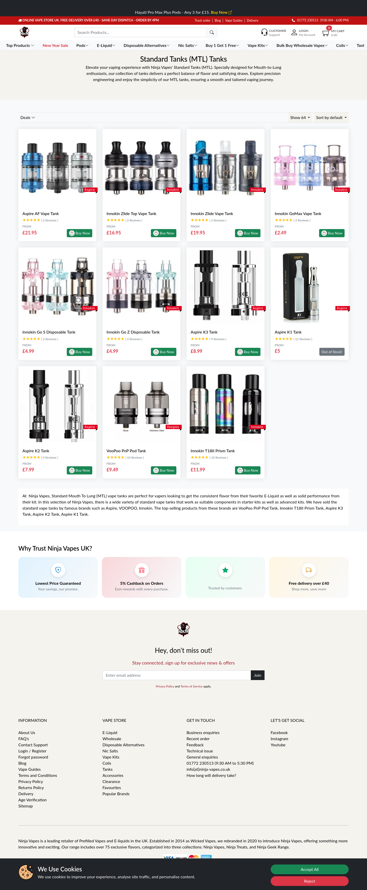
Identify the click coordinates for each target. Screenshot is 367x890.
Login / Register (32, 750)
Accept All (310, 869)
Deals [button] (27, 117)
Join (257, 675)
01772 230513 (305, 20)
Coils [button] (343, 45)
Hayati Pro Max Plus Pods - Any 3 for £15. (183, 12)
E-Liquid (109, 732)
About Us (26, 732)
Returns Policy (31, 787)
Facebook (279, 732)
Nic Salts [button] (188, 45)
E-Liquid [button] (106, 45)
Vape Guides (233, 20)
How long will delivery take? (211, 775)
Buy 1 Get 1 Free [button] (223, 45)
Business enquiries (203, 732)
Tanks (107, 769)
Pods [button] (83, 45)
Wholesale (111, 738)
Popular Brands (115, 793)
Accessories (112, 775)
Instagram (279, 738)
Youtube (278, 744)
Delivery (252, 20)
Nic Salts (110, 750)
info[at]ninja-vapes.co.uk (208, 769)
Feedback (195, 744)
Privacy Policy (165, 686)
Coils (106, 763)
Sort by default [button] (329, 117)
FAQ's (23, 738)
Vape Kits (110, 756)
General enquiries (202, 756)
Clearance (111, 781)
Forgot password (33, 756)
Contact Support (33, 744)
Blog (218, 20)
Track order (202, 20)
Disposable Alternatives (123, 744)
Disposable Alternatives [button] (147, 45)
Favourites (111, 787)
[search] (211, 32)
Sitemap (25, 805)
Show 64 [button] (298, 117)
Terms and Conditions (37, 775)
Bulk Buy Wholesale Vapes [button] (303, 45)
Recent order (198, 738)
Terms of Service (191, 686)
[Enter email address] (176, 675)
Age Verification (32, 799)
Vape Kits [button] (258, 45)
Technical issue (200, 750)
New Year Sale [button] (56, 45)
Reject (309, 881)
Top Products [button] (20, 45)
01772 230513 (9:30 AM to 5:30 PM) (220, 763)
